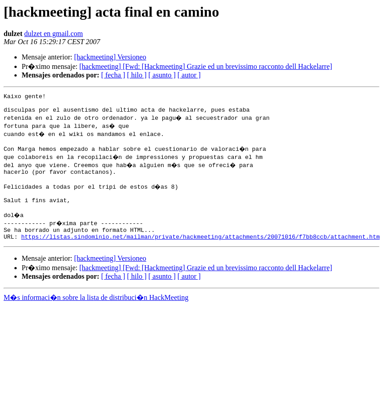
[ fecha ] (113, 75)
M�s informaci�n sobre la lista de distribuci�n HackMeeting (96, 312)
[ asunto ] (161, 75)
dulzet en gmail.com (53, 33)
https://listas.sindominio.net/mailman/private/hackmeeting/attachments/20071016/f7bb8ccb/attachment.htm (200, 251)
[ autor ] (189, 75)
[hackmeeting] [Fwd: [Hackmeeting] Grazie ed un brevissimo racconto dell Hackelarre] (205, 66)
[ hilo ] (137, 75)
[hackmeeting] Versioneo (110, 57)
